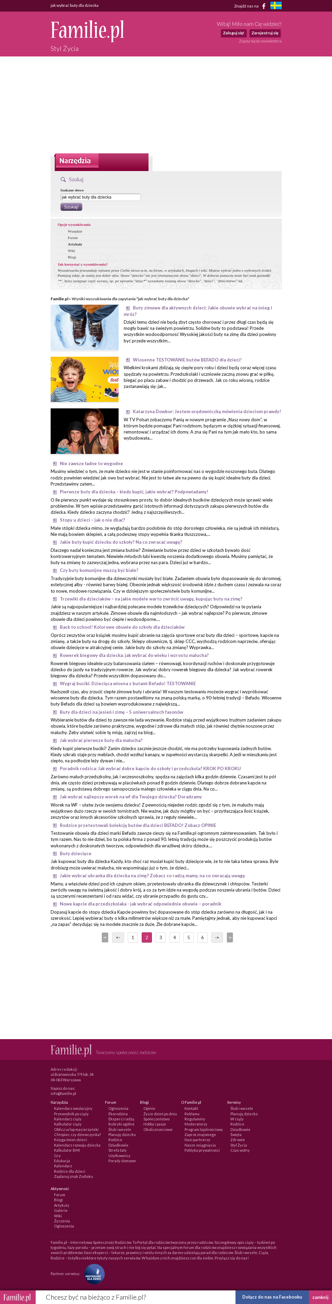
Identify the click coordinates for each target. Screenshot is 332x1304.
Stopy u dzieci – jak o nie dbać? (92, 520)
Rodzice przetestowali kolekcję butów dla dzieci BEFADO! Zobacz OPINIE (138, 825)
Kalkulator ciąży (68, 1124)
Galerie (61, 1210)
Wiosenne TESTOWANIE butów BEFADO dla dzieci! (187, 359)
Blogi (72, 257)
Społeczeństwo (156, 1119)
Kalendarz (63, 1166)
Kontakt (191, 1108)
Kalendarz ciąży (68, 1119)
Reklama (192, 1114)
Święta (236, 1134)
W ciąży (237, 1119)
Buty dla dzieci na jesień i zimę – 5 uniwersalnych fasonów (121, 712)
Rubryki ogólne (121, 1124)
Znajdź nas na (251, 6)
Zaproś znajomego (200, 1134)
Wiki (71, 251)
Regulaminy (195, 1119)
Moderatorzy (196, 1124)
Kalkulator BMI (67, 1150)
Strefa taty (117, 1150)
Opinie (149, 1108)
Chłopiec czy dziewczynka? (77, 1134)
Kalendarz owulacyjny (73, 1108)
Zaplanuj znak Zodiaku (73, 1176)
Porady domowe (122, 1160)
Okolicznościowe (158, 1129)
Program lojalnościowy (204, 1129)
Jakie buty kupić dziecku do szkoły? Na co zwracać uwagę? (121, 542)
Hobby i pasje (154, 1124)
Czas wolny (240, 1150)
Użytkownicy (119, 1155)
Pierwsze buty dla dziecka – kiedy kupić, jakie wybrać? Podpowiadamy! (134, 491)
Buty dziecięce (75, 853)
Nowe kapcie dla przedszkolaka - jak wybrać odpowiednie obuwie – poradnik (140, 904)
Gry (57, 1155)
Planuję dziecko (122, 1134)
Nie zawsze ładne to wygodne (91, 463)
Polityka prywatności (202, 1150)
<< (104, 937)
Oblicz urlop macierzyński (76, 1129)
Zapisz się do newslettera (260, 41)
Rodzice (115, 1139)
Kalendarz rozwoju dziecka (77, 1145)
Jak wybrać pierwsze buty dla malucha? (101, 740)
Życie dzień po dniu (160, 1114)
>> (229, 937)
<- (118, 937)
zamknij (320, 1297)
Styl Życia (238, 1145)
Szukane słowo (72, 190)
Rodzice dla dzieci (69, 1171)
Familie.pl (59, 298)
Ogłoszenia (118, 1108)
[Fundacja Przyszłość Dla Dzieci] (93, 1273)
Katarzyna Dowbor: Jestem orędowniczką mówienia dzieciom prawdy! (207, 411)
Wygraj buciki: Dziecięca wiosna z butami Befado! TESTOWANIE (128, 683)
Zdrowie (237, 1139)
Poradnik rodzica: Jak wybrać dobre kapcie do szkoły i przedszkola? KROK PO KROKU (150, 768)
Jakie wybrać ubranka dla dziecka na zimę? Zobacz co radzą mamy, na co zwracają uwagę (152, 875)
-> (217, 937)
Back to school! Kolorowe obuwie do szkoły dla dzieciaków (122, 627)
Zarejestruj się (264, 32)
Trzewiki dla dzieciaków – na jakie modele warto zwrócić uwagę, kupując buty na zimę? (151, 599)
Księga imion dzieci (70, 1139)
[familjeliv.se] (276, 6)
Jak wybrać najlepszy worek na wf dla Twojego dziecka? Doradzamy (131, 796)
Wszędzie (75, 231)
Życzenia (62, 1221)
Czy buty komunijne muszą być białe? (99, 570)
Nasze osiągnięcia (200, 1145)
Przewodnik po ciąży (71, 1114)
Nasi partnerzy (197, 1139)
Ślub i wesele (119, 1129)
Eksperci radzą (121, 1119)
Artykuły (75, 244)
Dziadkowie (118, 1145)
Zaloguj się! (233, 32)
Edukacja (62, 1160)
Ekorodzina (118, 1114)
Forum (73, 238)
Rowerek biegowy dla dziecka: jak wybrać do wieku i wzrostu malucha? (134, 655)
